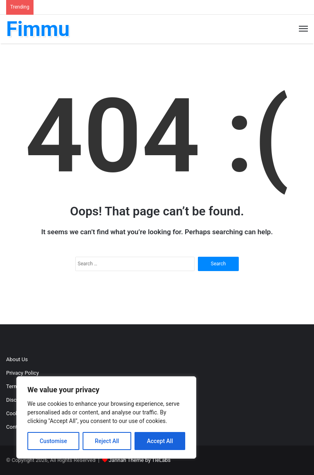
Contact (15, 427)
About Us (17, 359)
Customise (53, 441)
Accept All (160, 441)
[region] (106, 417)
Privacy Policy (22, 373)
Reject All (107, 441)
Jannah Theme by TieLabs (139, 460)
